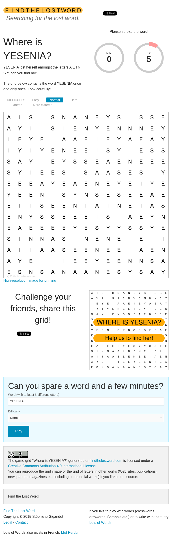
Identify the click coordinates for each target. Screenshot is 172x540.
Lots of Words (100, 523)
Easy (35, 100)
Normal (55, 100)
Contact (21, 522)
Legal (7, 522)
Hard (74, 100)
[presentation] (110, 18)
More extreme (42, 105)
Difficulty (14, 411)
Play (18, 431)
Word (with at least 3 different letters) (33, 394)
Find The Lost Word (19, 511)
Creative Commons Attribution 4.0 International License (52, 466)
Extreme (16, 105)
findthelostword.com (106, 461)
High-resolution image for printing (29, 280)
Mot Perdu (69, 532)
